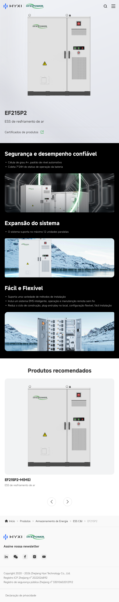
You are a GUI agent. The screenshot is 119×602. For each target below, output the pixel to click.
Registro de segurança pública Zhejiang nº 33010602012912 (38, 582)
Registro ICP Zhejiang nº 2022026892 (25, 577)
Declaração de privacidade (20, 595)
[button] (51, 501)
